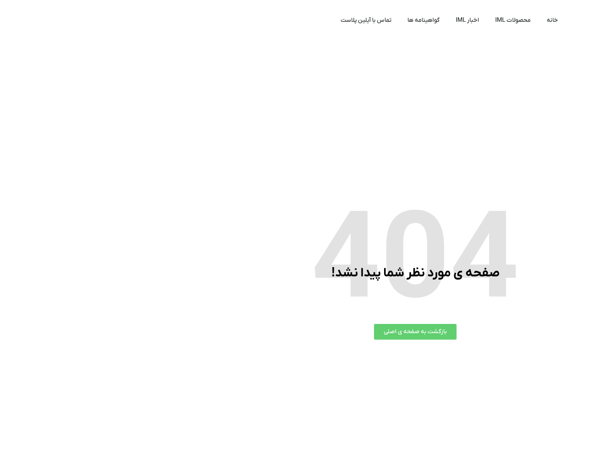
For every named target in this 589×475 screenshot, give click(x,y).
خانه (431, 20)
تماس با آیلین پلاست (245, 20)
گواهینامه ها (303, 20)
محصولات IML (392, 20)
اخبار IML (346, 20)
